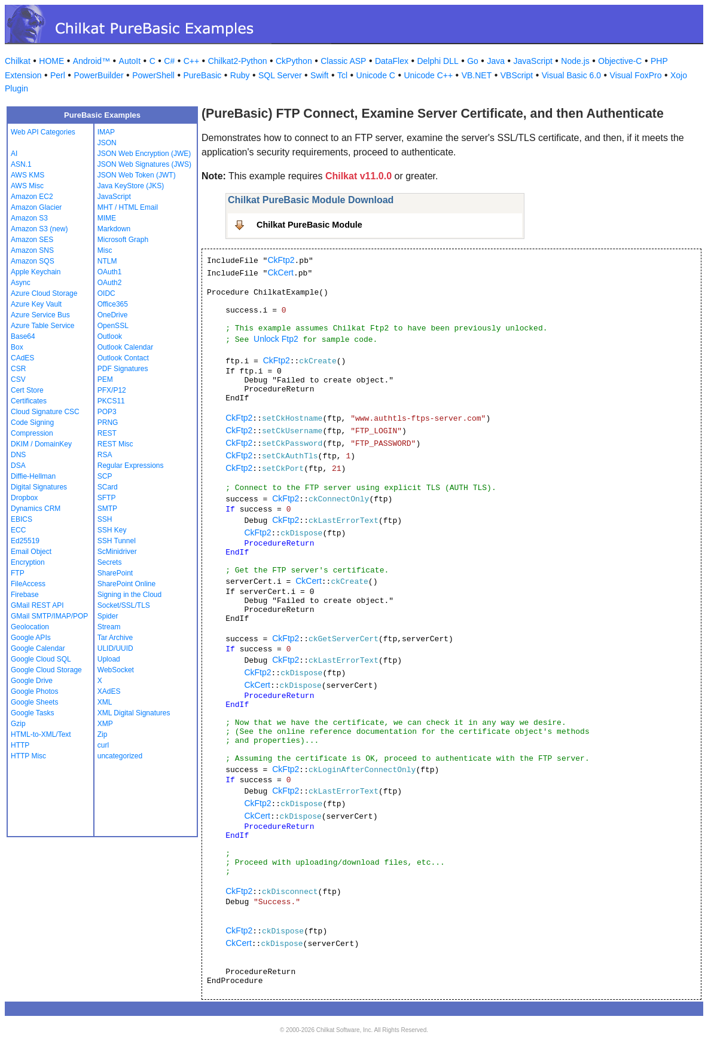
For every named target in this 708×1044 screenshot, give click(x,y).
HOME (51, 61)
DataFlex (391, 61)
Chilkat (17, 61)
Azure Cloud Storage (44, 293)
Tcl (342, 75)
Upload (108, 659)
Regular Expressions (130, 465)
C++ (191, 61)
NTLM (107, 261)
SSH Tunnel (116, 541)
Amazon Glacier (36, 207)
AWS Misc (27, 186)
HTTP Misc (28, 756)
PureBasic (202, 75)
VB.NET (477, 75)
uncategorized (119, 756)
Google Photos (34, 691)
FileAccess (28, 584)
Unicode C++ (428, 75)
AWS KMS (27, 175)
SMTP (107, 508)
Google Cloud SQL (41, 659)
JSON (107, 143)
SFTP (106, 498)
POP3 (107, 412)
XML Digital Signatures (133, 713)
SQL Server (280, 75)
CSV (18, 379)
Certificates (29, 401)
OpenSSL (113, 326)
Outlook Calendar (125, 347)
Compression (32, 433)
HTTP (20, 745)
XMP (105, 724)
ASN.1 (21, 164)
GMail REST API (37, 605)
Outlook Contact (123, 358)
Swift (319, 75)
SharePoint (115, 573)
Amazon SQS (32, 261)
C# (169, 61)
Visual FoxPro (636, 75)
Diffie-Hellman (33, 476)
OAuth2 (109, 282)
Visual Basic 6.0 (571, 75)
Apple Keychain (35, 272)
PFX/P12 (111, 390)
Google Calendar (38, 648)
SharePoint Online (126, 584)
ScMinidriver (117, 551)
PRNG (107, 422)
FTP (18, 573)
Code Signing (32, 422)
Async (20, 282)
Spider (107, 616)
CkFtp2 (280, 260)
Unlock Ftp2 (276, 339)
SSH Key (112, 530)
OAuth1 (109, 272)
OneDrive (112, 315)
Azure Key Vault (36, 304)
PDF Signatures (122, 369)
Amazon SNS (32, 250)
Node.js (575, 61)
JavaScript (533, 61)
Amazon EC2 (32, 196)
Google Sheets (34, 702)
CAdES (22, 358)
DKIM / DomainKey (41, 444)
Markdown (113, 229)
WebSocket (115, 670)
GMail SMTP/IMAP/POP (49, 616)
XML (104, 702)
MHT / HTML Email (127, 207)
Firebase (25, 594)
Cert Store (27, 390)
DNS (18, 455)
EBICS (21, 519)
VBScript (517, 75)
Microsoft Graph (122, 239)
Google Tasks (32, 713)
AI (14, 153)
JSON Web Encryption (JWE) (144, 153)
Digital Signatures (39, 487)
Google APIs (31, 637)
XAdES (109, 691)
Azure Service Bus (40, 315)
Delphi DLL (437, 61)
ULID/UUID (115, 648)
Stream (109, 627)
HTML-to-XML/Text (41, 734)
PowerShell (153, 75)
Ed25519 (25, 541)
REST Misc (115, 444)
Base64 (23, 336)
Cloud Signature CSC (45, 412)
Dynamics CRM (35, 508)
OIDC (106, 293)
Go (472, 61)
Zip (102, 734)
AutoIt (130, 61)
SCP (104, 476)
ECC (18, 530)
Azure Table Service (43, 326)
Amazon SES (32, 239)
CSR (18, 369)
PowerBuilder (98, 75)
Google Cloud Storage (46, 670)
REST (107, 433)
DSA (18, 465)
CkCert (280, 272)
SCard (107, 487)
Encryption (28, 562)
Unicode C (375, 75)
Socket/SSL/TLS (123, 605)
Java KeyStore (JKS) (130, 186)
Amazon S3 (29, 218)
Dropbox (24, 498)
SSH (104, 519)
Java (496, 61)
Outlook (109, 336)
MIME (106, 218)
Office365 (112, 304)
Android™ (91, 61)
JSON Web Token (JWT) (136, 175)
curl (103, 745)
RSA (104, 455)
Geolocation (30, 627)
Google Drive (32, 680)
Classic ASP (343, 61)
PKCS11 (111, 401)
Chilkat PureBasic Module (309, 224)
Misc (104, 250)
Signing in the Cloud (129, 594)
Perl (57, 75)
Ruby (240, 75)
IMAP (106, 132)
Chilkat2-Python (237, 61)
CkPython (294, 61)
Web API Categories (43, 132)
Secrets (109, 562)
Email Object (31, 551)
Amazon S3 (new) (39, 229)
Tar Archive (115, 637)
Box (17, 347)
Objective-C (620, 61)
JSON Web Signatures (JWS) (144, 164)
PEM (105, 379)
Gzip (18, 724)
